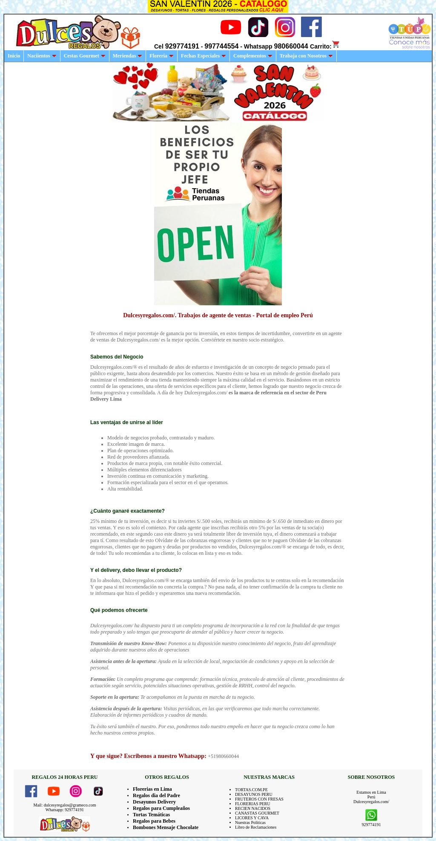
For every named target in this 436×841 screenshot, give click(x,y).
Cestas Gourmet (85, 56)
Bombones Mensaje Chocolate (165, 827)
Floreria (161, 56)
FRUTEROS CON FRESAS (259, 799)
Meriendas (128, 56)
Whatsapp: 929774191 (65, 809)
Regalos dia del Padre (156, 795)
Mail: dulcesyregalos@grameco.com (65, 805)
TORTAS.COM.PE (251, 789)
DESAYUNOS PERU (253, 794)
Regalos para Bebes (154, 821)
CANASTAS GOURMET (257, 813)
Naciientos (41, 56)
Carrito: (325, 46)
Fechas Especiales (203, 56)
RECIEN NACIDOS (252, 808)
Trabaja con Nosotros (306, 56)
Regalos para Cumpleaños (161, 808)
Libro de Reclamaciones (255, 827)
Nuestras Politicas (250, 822)
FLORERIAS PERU (252, 803)
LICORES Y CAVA (252, 817)
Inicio (14, 56)
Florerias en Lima (152, 789)
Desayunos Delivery (154, 802)
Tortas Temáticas (151, 815)
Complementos (252, 56)
